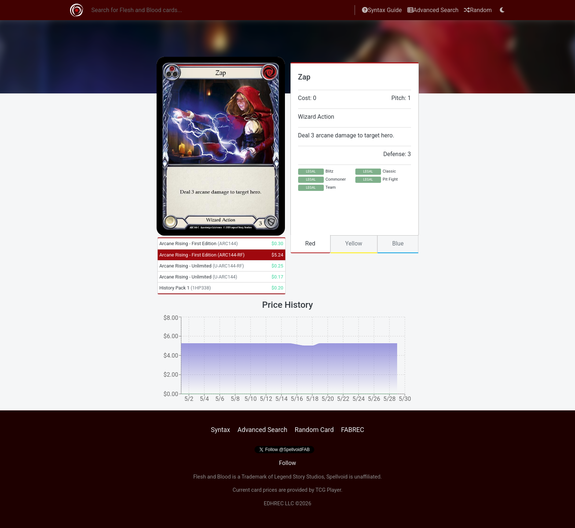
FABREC (352, 429)
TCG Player (328, 490)
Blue (397, 243)
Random (478, 10)
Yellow (353, 243)
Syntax (220, 429)
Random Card (314, 429)
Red (310, 243)
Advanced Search (433, 10)
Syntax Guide (382, 10)
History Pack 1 (185, 288)
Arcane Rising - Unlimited (202, 266)
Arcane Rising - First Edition (199, 243)
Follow (287, 462)
